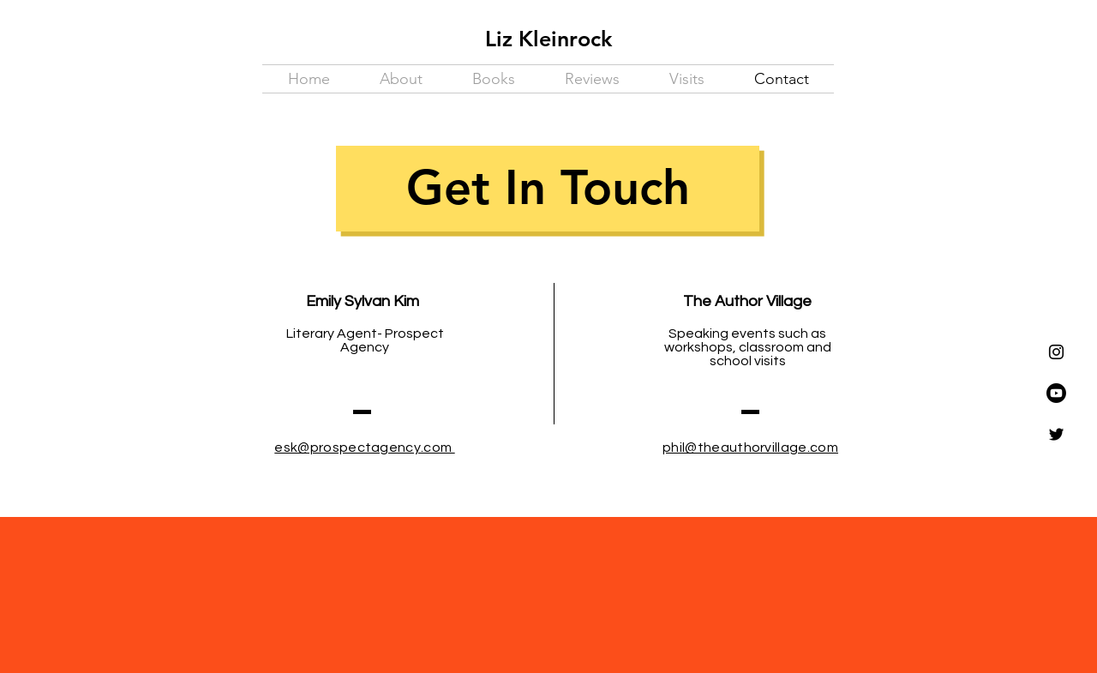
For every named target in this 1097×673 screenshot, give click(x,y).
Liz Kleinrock (548, 38)
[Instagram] (1056, 352)
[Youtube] (1056, 393)
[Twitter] (1056, 434)
